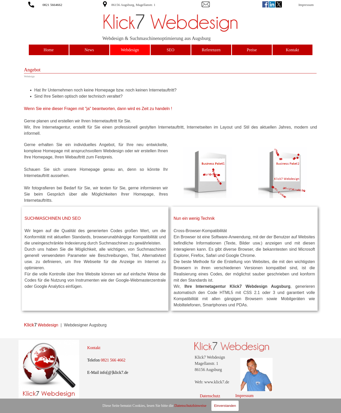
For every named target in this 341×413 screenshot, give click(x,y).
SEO (170, 50)
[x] (279, 4)
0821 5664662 (52, 5)
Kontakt (292, 50)
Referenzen (211, 50)
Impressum (305, 5)
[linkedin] (272, 4)
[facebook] (265, 4)
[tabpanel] (148, 5)
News (89, 50)
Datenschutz (210, 396)
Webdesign (130, 50)
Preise (252, 50)
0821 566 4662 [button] (113, 360)
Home (48, 50)
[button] (31, 4)
